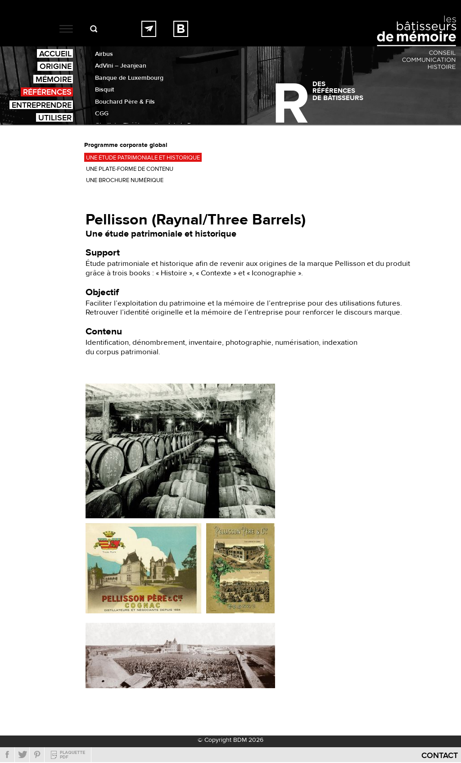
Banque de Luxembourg (129, 78)
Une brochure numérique (124, 180)
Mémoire (54, 79)
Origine (56, 66)
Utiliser (55, 117)
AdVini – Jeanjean (120, 66)
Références (47, 91)
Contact (439, 755)
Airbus (104, 54)
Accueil (55, 53)
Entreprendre (42, 105)
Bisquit (104, 90)
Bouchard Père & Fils (125, 102)
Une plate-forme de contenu (129, 169)
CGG (101, 114)
